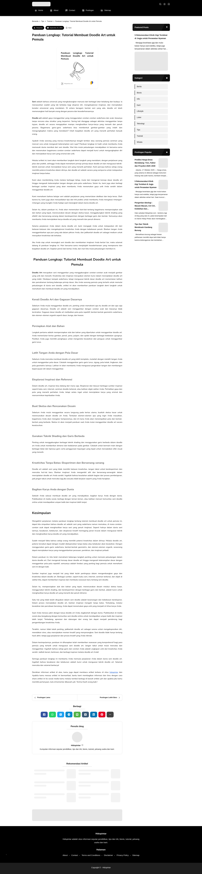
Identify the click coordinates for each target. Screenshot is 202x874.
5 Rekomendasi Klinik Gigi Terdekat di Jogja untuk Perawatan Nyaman (151, 37)
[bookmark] (169, 4)
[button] (110, 714)
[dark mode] (164, 4)
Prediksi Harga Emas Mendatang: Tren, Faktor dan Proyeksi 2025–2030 (145, 163)
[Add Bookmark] (68, 28)
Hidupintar (39, 28)
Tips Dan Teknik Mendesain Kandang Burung (143, 227)
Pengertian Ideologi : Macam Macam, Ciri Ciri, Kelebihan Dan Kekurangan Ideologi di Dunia (145, 206)
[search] (160, 4)
